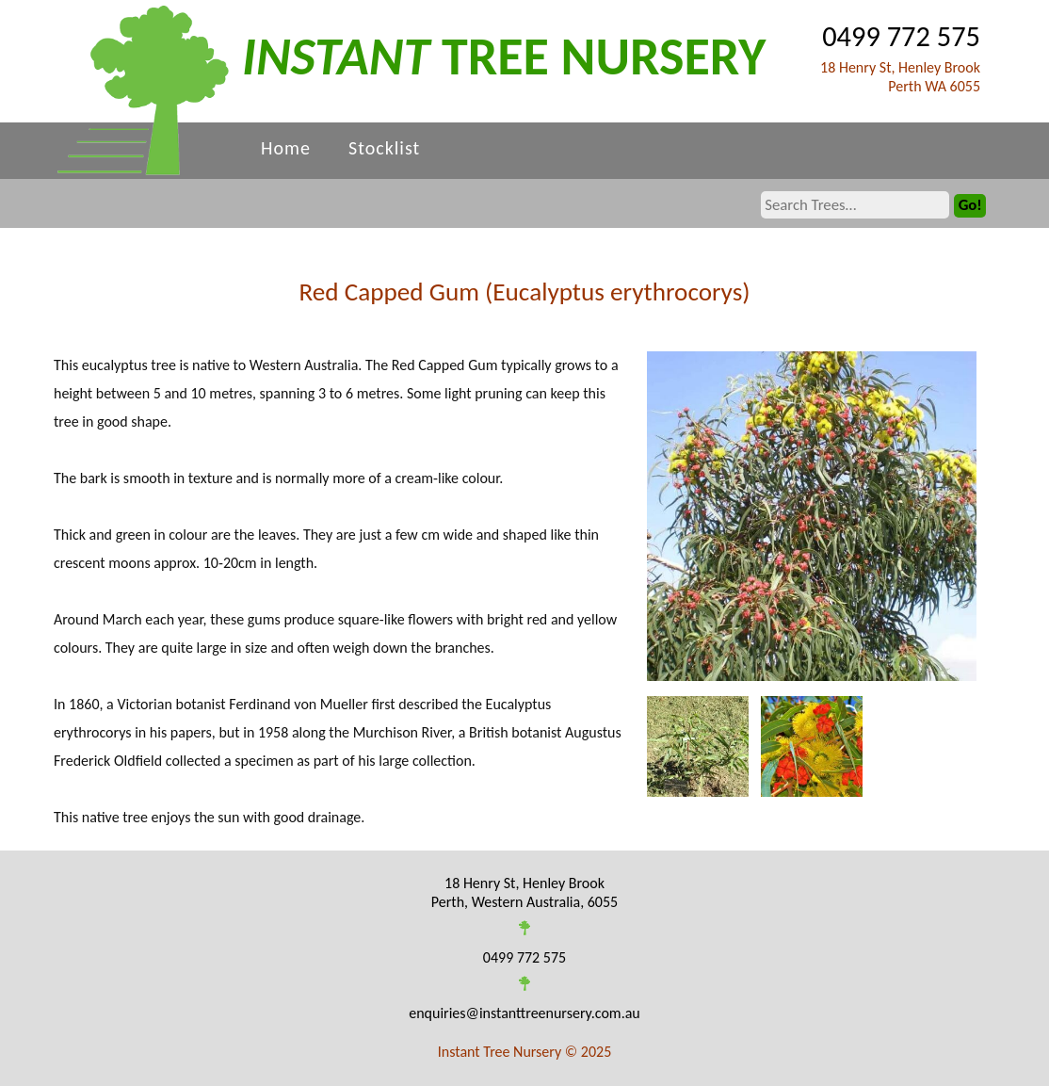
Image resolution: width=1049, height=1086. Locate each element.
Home (286, 148)
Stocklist (384, 148)
